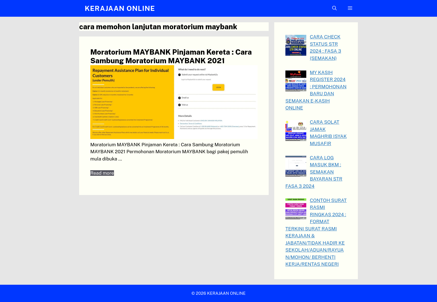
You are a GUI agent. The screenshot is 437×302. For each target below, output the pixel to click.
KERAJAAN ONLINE (120, 8)
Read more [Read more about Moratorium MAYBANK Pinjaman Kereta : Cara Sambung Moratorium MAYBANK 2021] (102, 173)
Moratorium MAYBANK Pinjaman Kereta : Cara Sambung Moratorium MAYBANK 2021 (171, 56)
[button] (334, 8)
